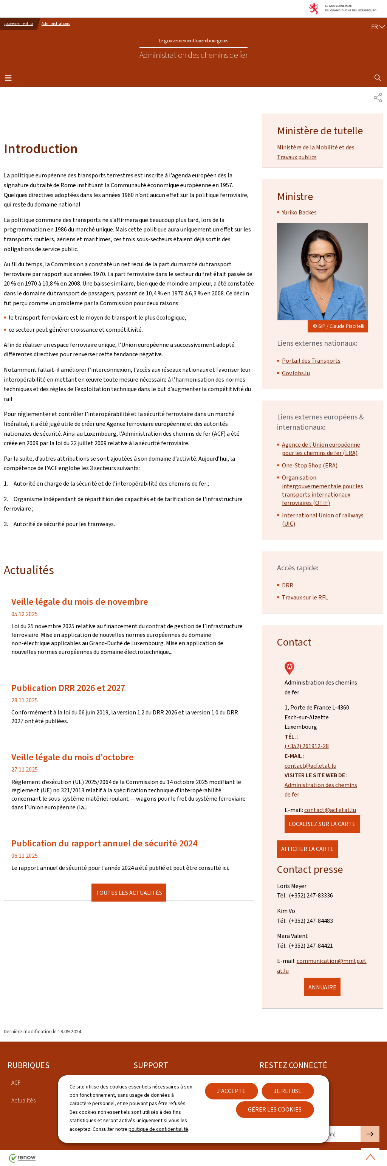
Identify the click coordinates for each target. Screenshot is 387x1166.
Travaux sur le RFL (305, 597)
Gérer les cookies (275, 1109)
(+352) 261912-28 (307, 746)
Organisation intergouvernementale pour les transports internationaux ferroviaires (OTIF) (322, 490)
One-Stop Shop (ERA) (309, 465)
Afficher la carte (307, 849)
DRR (287, 585)
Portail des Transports (311, 361)
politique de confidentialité (158, 1129)
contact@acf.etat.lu (310, 766)
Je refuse (288, 1091)
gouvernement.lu (18, 23)
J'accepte (231, 1091)
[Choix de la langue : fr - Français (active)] (378, 27)
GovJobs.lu (296, 373)
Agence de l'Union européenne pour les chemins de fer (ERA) (321, 449)
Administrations (56, 23)
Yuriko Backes (299, 212)
